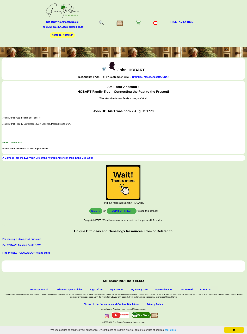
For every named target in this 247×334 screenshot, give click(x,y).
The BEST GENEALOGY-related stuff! (62, 26)
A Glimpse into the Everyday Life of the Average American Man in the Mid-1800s (47, 157)
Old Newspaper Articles (69, 289)
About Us (205, 289)
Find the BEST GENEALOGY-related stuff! (26, 252)
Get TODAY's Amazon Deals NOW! (21, 245)
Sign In (95, 210)
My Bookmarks (163, 289)
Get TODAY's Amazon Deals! (62, 22)
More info (170, 330)
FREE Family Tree (181, 22)
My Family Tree (139, 289)
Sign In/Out (96, 289)
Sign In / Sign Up (62, 35)
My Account (117, 289)
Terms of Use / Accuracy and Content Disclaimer (111, 304)
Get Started (186, 289)
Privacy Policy (155, 304)
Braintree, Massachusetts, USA (150, 77)
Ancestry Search (38, 289)
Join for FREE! (121, 210)
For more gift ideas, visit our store (21, 239)
